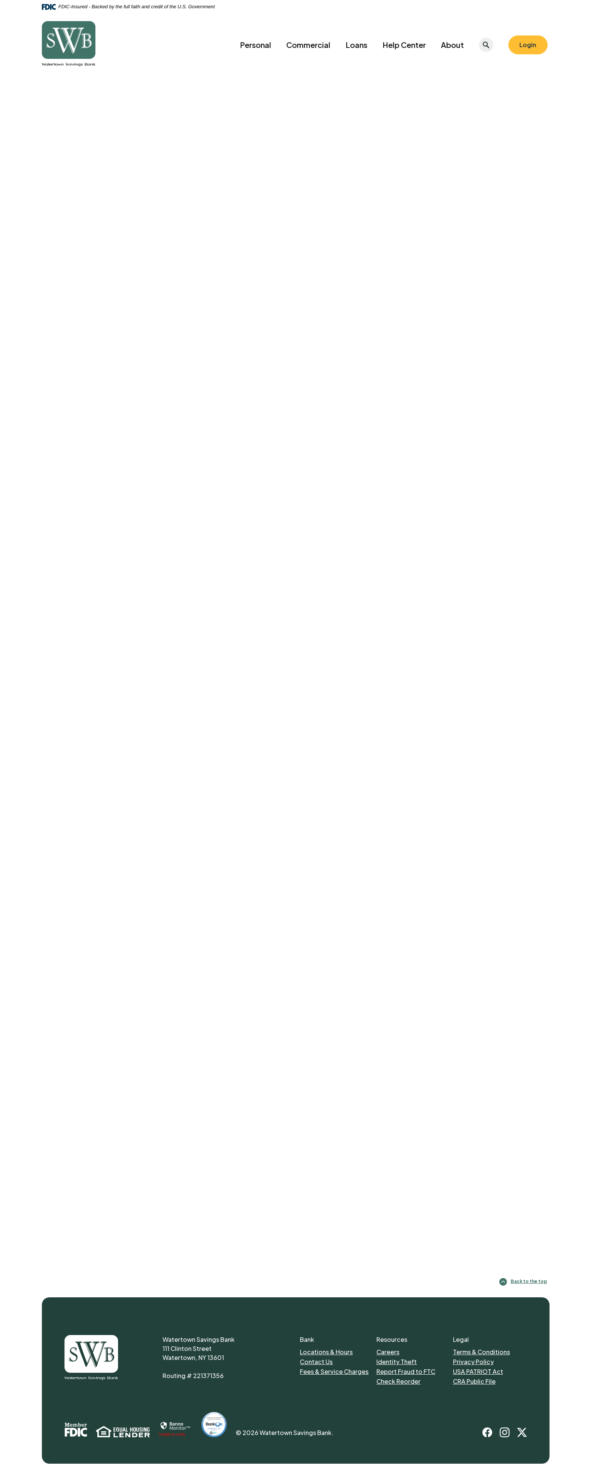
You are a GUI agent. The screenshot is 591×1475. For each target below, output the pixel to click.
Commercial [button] (308, 44)
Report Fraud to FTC (405, 1371)
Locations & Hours (326, 1352)
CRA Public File (474, 1381)
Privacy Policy (473, 1362)
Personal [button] (255, 44)
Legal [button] (461, 1339)
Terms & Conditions (481, 1352)
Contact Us (316, 1362)
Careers (387, 1352)
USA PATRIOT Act (478, 1371)
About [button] (452, 44)
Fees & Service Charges (334, 1371)
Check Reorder (398, 1381)
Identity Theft (396, 1362)
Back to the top (523, 1282)
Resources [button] (391, 1339)
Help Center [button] (404, 44)
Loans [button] (356, 44)
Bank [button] (307, 1339)
